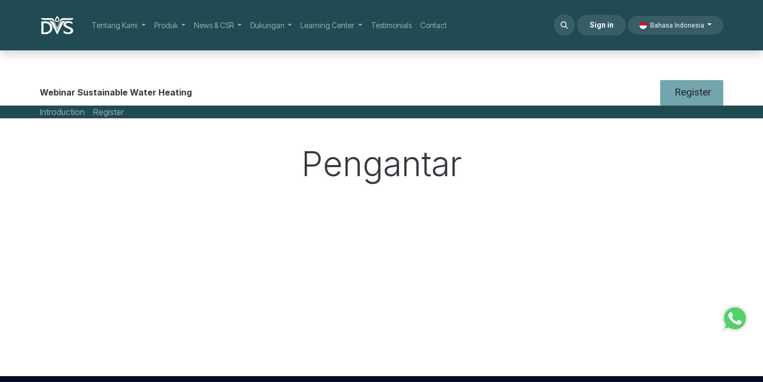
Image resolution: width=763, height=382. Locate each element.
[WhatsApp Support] (735, 317)
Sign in (602, 25)
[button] (564, 25)
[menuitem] (118, 25)
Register (692, 92)
